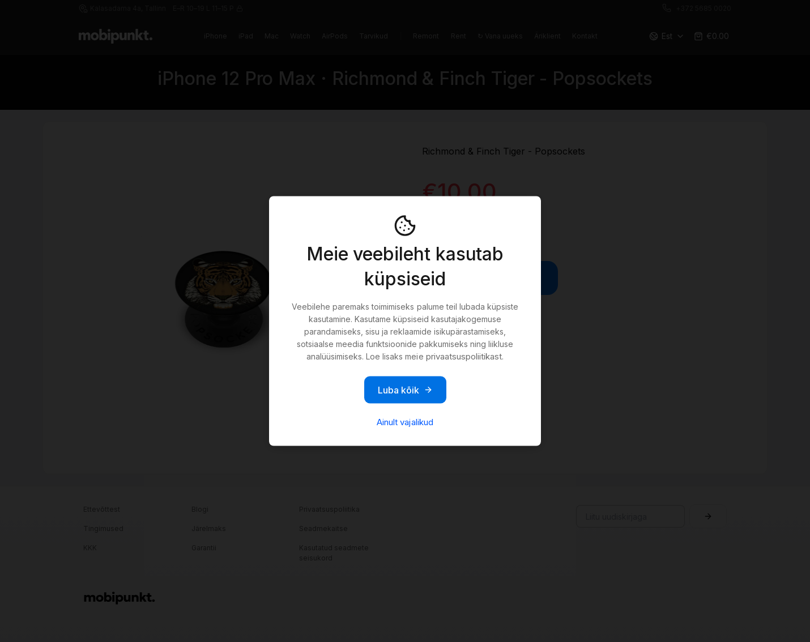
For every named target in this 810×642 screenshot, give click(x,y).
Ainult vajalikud (405, 422)
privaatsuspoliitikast (464, 356)
